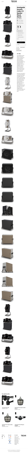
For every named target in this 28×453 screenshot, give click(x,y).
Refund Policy (18, 451)
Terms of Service (10, 451)
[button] (2, 1)
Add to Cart (21, 42)
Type (17, 29)
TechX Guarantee (18, 50)
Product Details (22, 47)
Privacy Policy (14, 451)
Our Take (17, 47)
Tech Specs (17, 48)
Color (19, 25)
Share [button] (18, 44)
